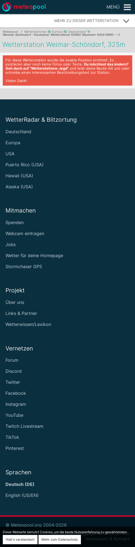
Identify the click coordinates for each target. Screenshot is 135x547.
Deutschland (18, 131)
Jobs (10, 244)
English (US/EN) (22, 495)
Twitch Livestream (24, 426)
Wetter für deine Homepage (34, 255)
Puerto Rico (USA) (24, 164)
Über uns (14, 302)
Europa (12, 142)
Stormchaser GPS (23, 266)
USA (10, 153)
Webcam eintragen (24, 233)
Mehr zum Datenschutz (59, 539)
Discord (13, 371)
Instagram (15, 404)
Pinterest (14, 448)
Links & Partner (21, 313)
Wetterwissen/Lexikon (28, 324)
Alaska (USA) (19, 186)
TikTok (12, 437)
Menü (118, 7)
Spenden (14, 222)
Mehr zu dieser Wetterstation (92, 20)
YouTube (14, 415)
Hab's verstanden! (20, 539)
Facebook (15, 393)
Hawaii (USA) (19, 175)
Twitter (12, 382)
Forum (11, 360)
